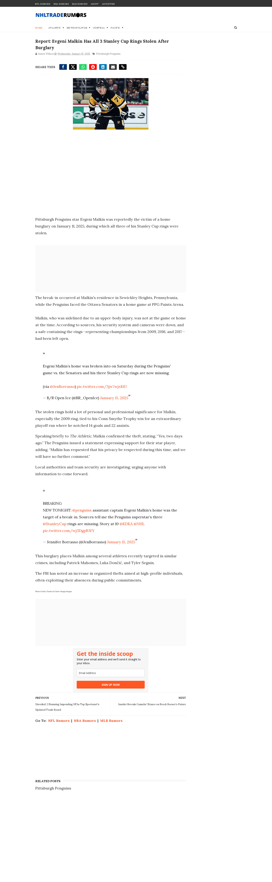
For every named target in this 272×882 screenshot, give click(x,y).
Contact (179, 832)
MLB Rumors (79, 4)
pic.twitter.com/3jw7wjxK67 (101, 401)
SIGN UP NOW (104, 699)
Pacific (116, 28)
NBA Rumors (61, 4)
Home (39, 28)
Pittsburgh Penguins (108, 55)
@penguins (80, 525)
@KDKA (135, 538)
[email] (104, 688)
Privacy (179, 840)
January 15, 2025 (113, 412)
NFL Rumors (42, 4)
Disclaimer (182, 844)
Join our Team (185, 836)
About (95, 4)
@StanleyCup (64, 538)
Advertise (108, 4)
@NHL (148, 538)
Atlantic (54, 28)
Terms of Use (184, 848)
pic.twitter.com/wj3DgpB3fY (67, 545)
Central (99, 28)
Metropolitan (77, 28)
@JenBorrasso (61, 401)
